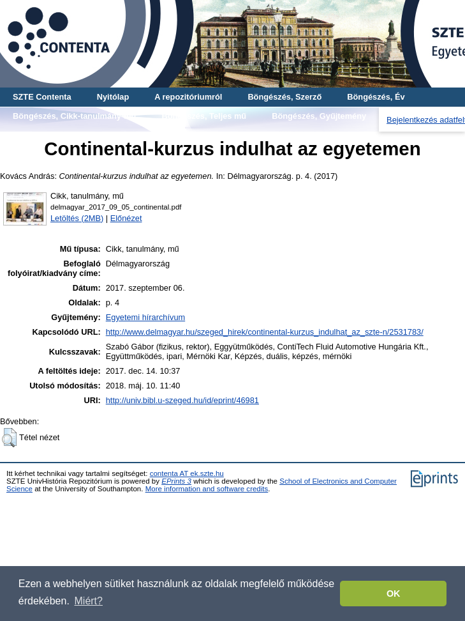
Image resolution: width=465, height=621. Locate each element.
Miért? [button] (89, 600)
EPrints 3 (176, 481)
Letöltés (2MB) (76, 218)
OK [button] (394, 593)
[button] (9, 437)
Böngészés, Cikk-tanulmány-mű (74, 116)
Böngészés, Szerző (284, 97)
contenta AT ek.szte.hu (187, 473)
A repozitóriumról (188, 97)
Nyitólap (113, 97)
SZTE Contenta (42, 97)
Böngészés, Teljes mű (203, 116)
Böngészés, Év (375, 97)
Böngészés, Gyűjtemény (319, 116)
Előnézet (126, 218)
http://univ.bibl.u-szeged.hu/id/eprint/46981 (182, 400)
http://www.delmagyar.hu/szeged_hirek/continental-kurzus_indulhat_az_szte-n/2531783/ (265, 332)
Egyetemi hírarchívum (145, 317)
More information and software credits (207, 489)
